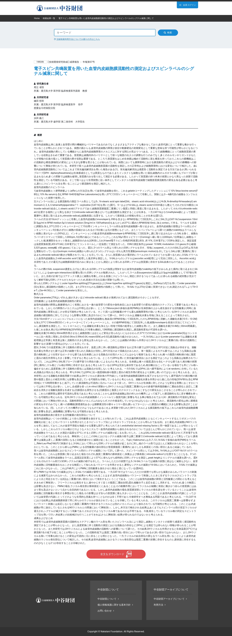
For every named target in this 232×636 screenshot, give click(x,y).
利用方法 (160, 604)
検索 (168, 32)
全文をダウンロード (112, 554)
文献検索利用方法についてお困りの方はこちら (77, 39)
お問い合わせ (106, 610)
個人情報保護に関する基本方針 (115, 604)
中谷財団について (108, 598)
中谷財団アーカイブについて (170, 598)
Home (37, 18)
